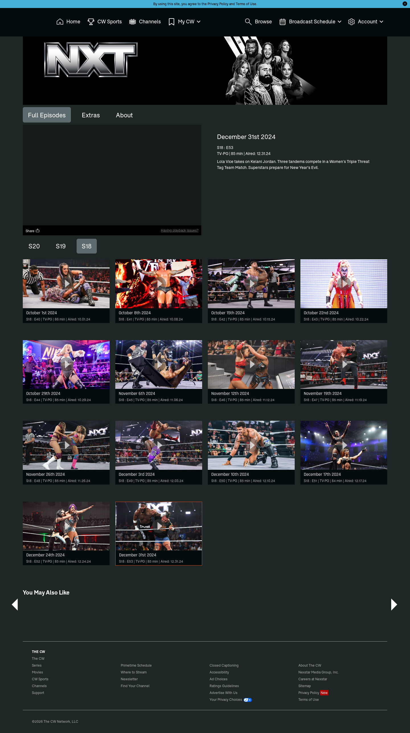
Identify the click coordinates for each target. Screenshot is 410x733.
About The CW (309, 665)
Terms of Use (246, 4)
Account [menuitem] (365, 22)
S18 (87, 246)
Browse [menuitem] (258, 22)
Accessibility (219, 672)
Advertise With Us (223, 693)
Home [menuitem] (68, 22)
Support (38, 693)
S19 (61, 246)
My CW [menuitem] (184, 22)
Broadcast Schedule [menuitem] (310, 22)
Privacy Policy (218, 4)
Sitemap (304, 686)
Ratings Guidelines (224, 686)
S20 (34, 246)
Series (37, 665)
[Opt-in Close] (405, 3)
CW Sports (40, 679)
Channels (39, 686)
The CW (34, 20)
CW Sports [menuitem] (104, 22)
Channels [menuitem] (145, 22)
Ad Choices (218, 679)
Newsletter (129, 679)
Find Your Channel (135, 686)
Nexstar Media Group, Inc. (318, 672)
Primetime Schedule (136, 665)
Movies (37, 672)
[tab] (47, 114)
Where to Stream (134, 672)
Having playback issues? (179, 230)
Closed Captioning (224, 665)
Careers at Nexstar (312, 679)
